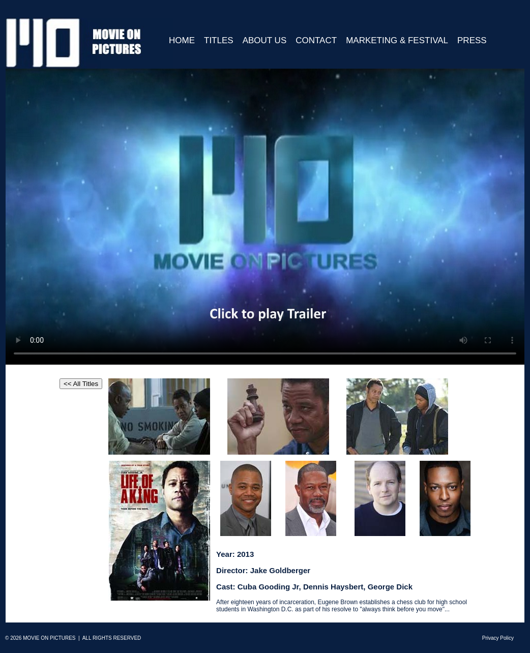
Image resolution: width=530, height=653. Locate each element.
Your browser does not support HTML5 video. (265, 217)
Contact (316, 40)
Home (182, 40)
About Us (265, 40)
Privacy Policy (498, 638)
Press (472, 40)
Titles (218, 40)
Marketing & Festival (397, 40)
